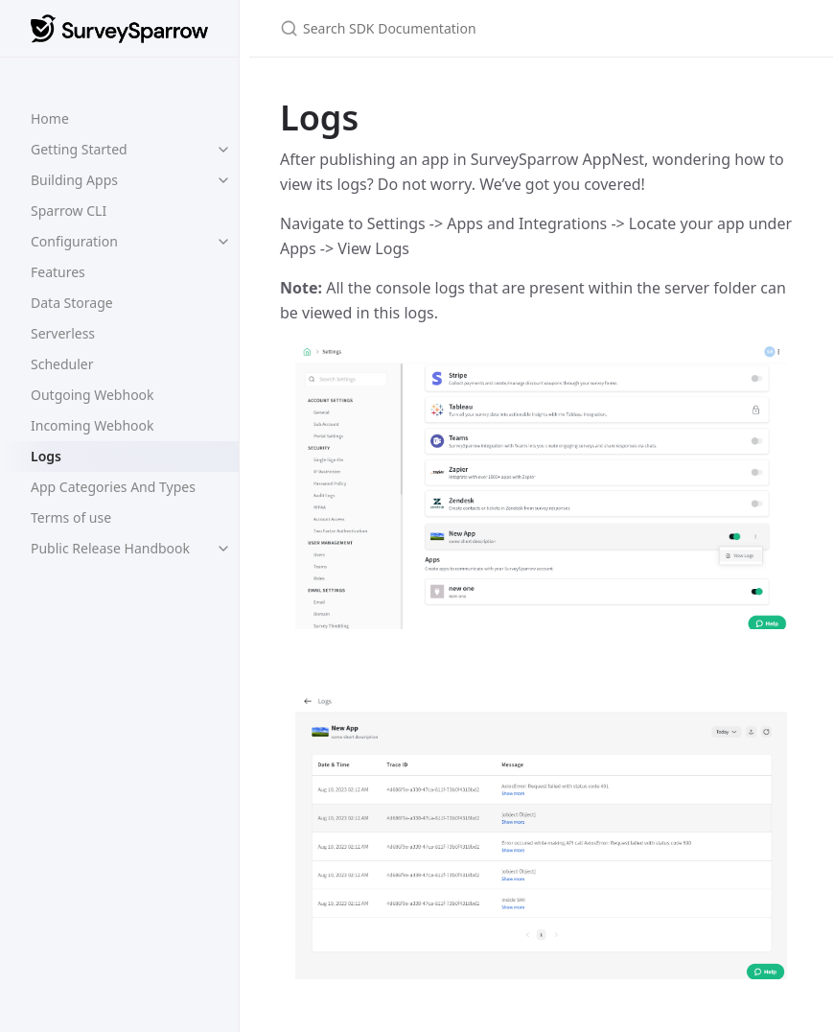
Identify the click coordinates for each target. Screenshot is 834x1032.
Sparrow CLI (68, 210)
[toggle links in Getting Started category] (223, 149)
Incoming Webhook (92, 425)
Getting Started (79, 149)
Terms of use (71, 517)
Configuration (74, 241)
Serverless (63, 333)
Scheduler (62, 364)
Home (50, 118)
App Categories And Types (113, 487)
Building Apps (74, 180)
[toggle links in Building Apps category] (223, 180)
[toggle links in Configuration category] (223, 241)
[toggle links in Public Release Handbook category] (223, 548)
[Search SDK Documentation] (506, 28)
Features (58, 272)
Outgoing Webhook (92, 395)
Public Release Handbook (110, 548)
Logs (46, 456)
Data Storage (72, 302)
